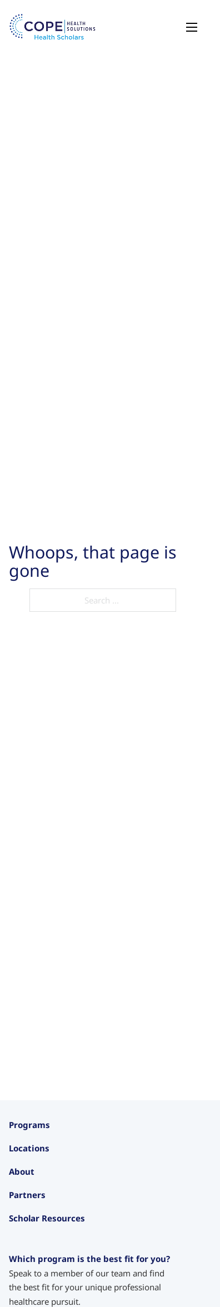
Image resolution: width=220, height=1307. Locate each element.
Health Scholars (38, 1142)
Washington (32, 1270)
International (33, 1284)
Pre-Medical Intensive (50, 1187)
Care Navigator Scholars (55, 1201)
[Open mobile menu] (191, 27)
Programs (29, 1124)
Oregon (23, 1255)
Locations (29, 1222)
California (27, 1240)
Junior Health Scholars (51, 1157)
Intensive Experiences (50, 1172)
